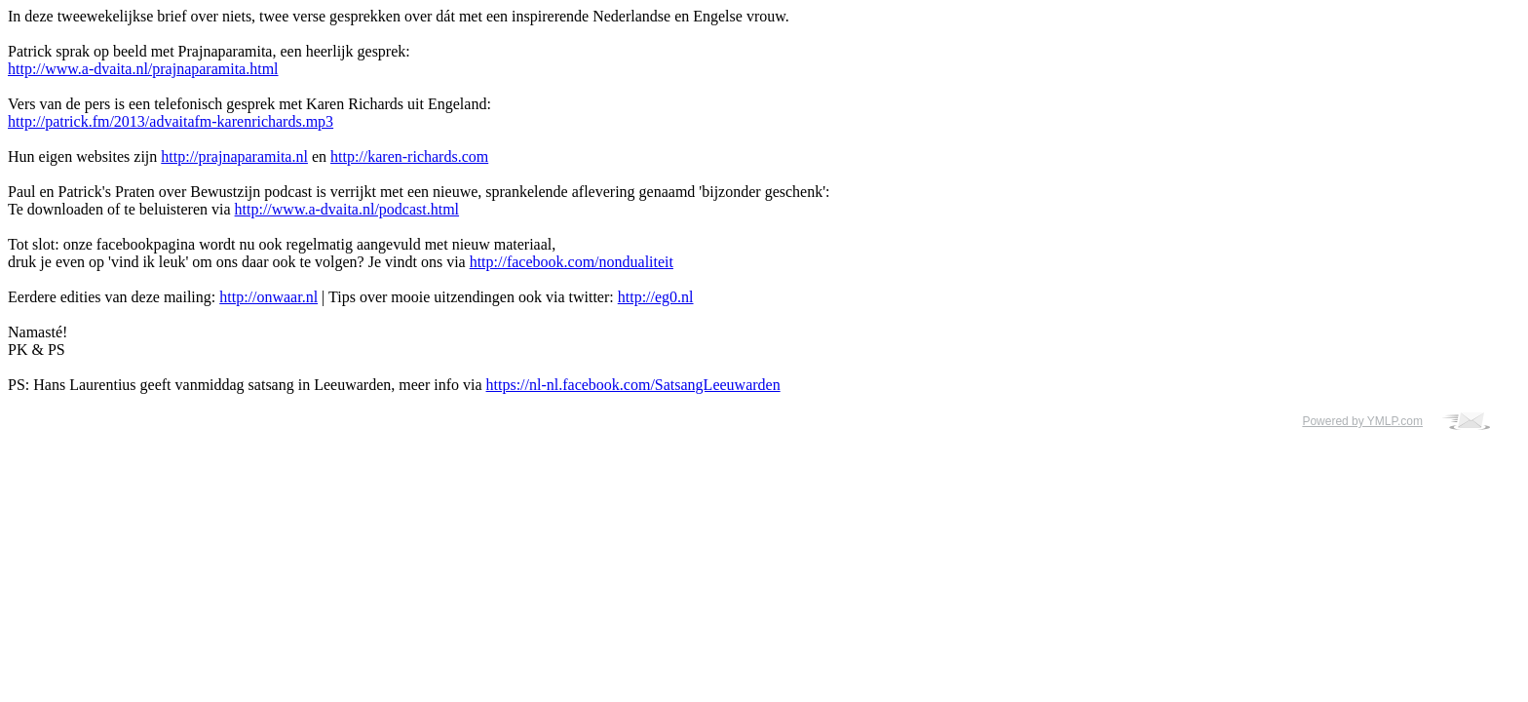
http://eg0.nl (656, 297)
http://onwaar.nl (268, 297)
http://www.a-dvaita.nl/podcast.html (347, 209)
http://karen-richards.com (409, 156)
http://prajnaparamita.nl (234, 156)
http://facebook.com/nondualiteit (571, 262)
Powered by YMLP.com (1362, 421)
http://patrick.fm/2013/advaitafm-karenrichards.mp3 (170, 121)
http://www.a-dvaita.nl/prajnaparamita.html (143, 68)
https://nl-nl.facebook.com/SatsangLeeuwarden (633, 384)
